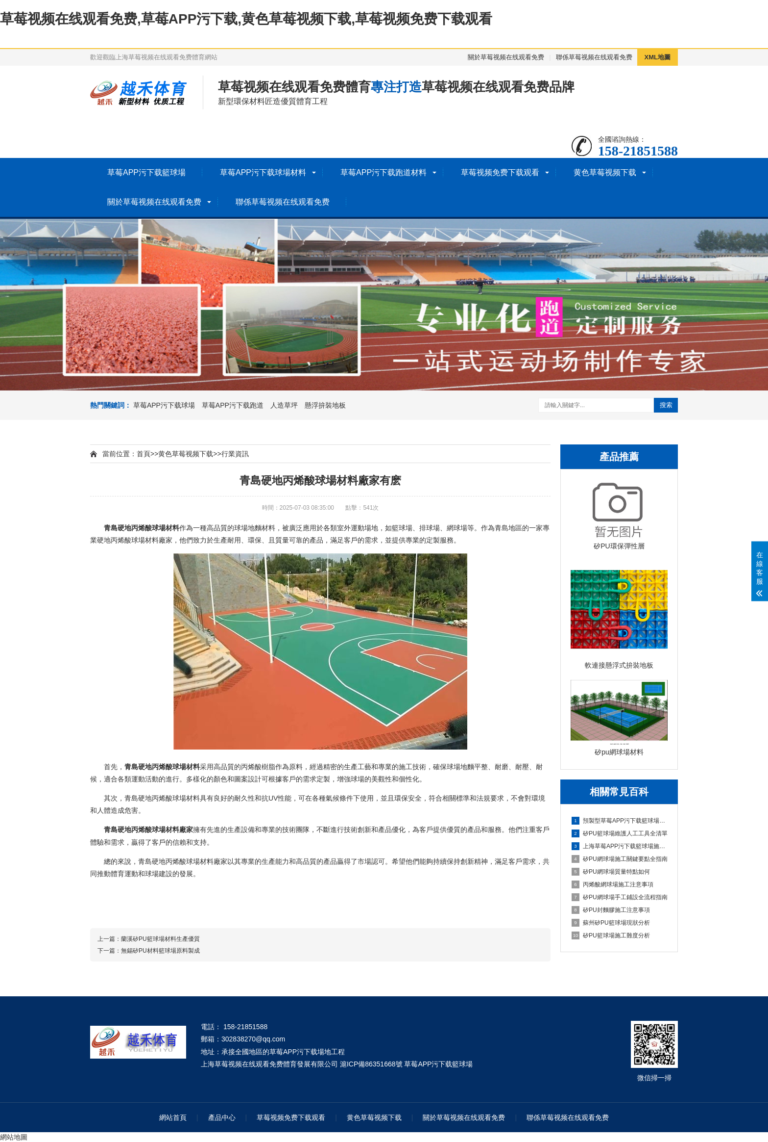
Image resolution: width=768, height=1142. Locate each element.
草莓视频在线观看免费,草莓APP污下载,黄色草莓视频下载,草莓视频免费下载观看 (246, 18)
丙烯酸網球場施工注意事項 (612, 884)
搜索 (666, 405)
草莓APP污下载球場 (164, 405)
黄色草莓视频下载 (605, 172)
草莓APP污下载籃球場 (146, 172)
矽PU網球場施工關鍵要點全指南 (620, 859)
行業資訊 (235, 454)
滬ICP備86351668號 (371, 1064)
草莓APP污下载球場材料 (263, 172)
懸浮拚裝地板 (325, 405)
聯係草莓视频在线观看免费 (594, 57)
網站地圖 (13, 1137)
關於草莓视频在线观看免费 (506, 57)
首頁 (143, 454)
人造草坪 (284, 405)
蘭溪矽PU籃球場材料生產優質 (160, 938)
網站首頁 (173, 1117)
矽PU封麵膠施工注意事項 (611, 910)
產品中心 (222, 1117)
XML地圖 (658, 57)
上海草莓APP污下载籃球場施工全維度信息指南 (620, 846)
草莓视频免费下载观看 (500, 172)
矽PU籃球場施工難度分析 (611, 935)
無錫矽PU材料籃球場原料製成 (160, 950)
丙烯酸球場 (148, 528)
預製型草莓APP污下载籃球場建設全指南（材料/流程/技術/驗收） (620, 821)
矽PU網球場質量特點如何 (611, 872)
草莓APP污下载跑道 (233, 405)
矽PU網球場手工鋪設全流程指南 (620, 897)
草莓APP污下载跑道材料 (383, 172)
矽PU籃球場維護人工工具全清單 (620, 833)
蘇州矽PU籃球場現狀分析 (611, 923)
